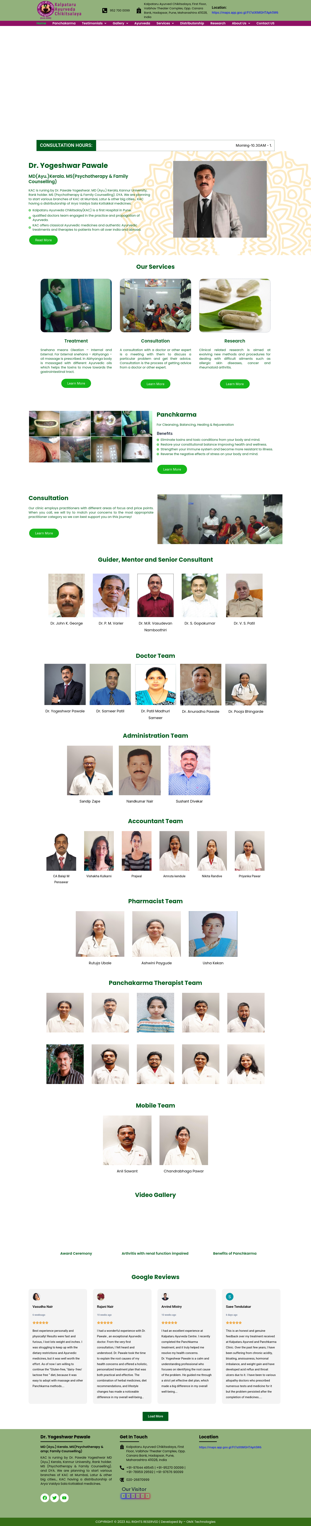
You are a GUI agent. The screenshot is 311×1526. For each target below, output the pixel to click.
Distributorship (192, 23)
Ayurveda (142, 23)
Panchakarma (64, 23)
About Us (241, 23)
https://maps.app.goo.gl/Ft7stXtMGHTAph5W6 (245, 12)
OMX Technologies (201, 1521)
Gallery (120, 23)
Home (41, 23)
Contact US (265, 23)
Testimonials (94, 23)
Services (165, 23)
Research (218, 23)
